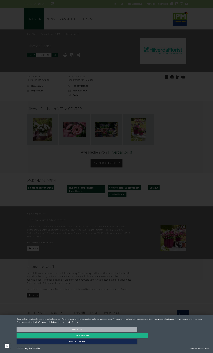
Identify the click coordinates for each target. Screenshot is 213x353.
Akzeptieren (113, 343)
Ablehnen (45, 343)
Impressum (192, 348)
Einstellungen (181, 343)
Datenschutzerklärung (203, 348)
